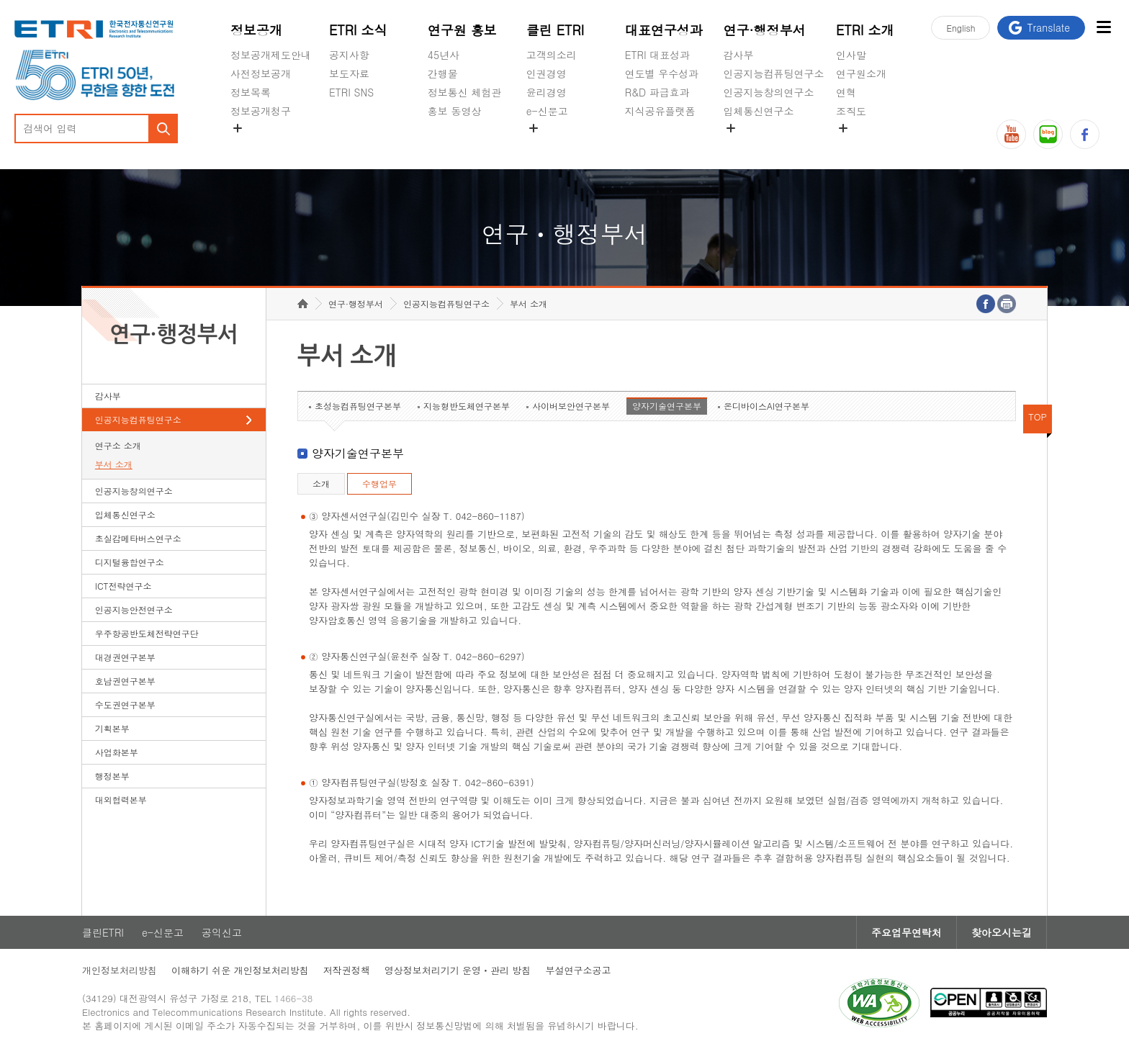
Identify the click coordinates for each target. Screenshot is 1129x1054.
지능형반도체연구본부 (466, 406)
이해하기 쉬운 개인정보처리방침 (240, 970)
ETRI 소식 (358, 30)
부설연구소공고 (578, 970)
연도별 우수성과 (662, 73)
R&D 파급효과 (657, 92)
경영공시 (250, 145)
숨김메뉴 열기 (237, 128)
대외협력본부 (121, 799)
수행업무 (379, 483)
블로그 (1048, 134)
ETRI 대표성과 (658, 55)
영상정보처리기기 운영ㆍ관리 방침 (457, 970)
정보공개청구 (260, 111)
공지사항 (349, 55)
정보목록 (250, 92)
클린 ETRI (555, 30)
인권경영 (546, 73)
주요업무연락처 (906, 932)
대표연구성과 (664, 30)
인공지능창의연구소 (769, 92)
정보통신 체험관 (465, 92)
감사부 (739, 55)
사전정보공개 (260, 73)
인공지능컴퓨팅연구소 (774, 73)
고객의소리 (551, 55)
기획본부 (112, 728)
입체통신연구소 (759, 111)
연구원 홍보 (462, 30)
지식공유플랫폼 (660, 111)
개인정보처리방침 (119, 970)
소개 (321, 483)
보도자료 (349, 73)
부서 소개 (113, 464)
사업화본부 (116, 752)
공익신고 (546, 145)
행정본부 (112, 776)
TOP (1037, 416)
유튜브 (1011, 134)
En (960, 28)
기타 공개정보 (868, 145)
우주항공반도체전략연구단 (147, 633)
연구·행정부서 (765, 30)
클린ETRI (103, 932)
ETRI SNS (351, 92)
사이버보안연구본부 (571, 406)
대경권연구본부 (125, 657)
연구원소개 (861, 73)
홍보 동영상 (455, 111)
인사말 (851, 55)
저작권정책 (346, 970)
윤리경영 (546, 92)
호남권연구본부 (125, 681)
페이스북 (1084, 134)
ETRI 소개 (865, 30)
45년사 (443, 55)
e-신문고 (547, 111)
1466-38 (293, 998)
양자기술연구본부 (666, 406)
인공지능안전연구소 (134, 609)
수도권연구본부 (125, 704)
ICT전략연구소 (123, 586)
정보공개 (256, 30)
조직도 (851, 111)
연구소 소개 (118, 445)
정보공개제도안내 (270, 55)
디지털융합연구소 (129, 562)
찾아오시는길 (1001, 932)
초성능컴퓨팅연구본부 (358, 406)
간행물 (443, 73)
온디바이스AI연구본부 (766, 406)
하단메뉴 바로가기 (0, 0)
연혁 (846, 92)
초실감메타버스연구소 (774, 145)
